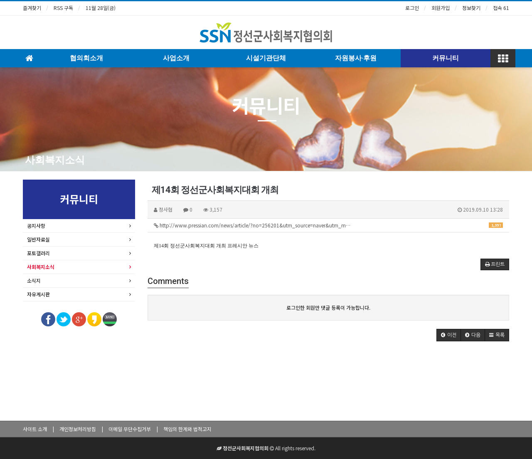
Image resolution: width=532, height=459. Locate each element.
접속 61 (501, 7)
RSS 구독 (63, 7)
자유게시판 (38, 294)
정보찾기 (471, 7)
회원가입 (440, 7)
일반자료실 (38, 239)
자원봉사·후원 (356, 58)
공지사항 (36, 225)
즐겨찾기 (32, 7)
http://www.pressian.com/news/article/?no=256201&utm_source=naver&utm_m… (328, 225)
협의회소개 (86, 58)
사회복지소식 (55, 160)
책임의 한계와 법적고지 (187, 428)
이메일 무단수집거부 (129, 428)
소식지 (34, 280)
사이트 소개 (35, 428)
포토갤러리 (38, 253)
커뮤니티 (445, 58)
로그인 (412, 7)
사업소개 (176, 58)
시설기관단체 (266, 58)
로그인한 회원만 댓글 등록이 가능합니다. (328, 307)
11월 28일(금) (101, 7)
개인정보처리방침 (77, 428)
